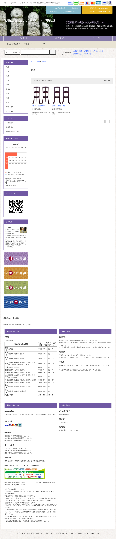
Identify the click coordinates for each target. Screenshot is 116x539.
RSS (92, 533)
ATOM (97, 533)
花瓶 (80, 51)
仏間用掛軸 (87, 51)
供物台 (43, 61)
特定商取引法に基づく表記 (65, 533)
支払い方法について (23, 533)
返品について (50, 533)
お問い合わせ (58, 38)
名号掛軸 (95, 51)
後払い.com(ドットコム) (44, 491)
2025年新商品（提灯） (13, 131)
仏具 (38, 61)
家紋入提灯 (9, 127)
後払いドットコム (36, 498)
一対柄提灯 (9, 123)
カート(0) (94, 38)
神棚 (101, 51)
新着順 (49, 81)
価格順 (44, 81)
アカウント (22, 38)
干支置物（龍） (87, 54)
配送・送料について (38, 533)
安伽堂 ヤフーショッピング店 (33, 44)
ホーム (33, 61)
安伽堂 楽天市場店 (12, 44)
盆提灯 (75, 51)
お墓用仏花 (77, 54)
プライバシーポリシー (82, 533)
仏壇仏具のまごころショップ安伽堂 (29, 20)
